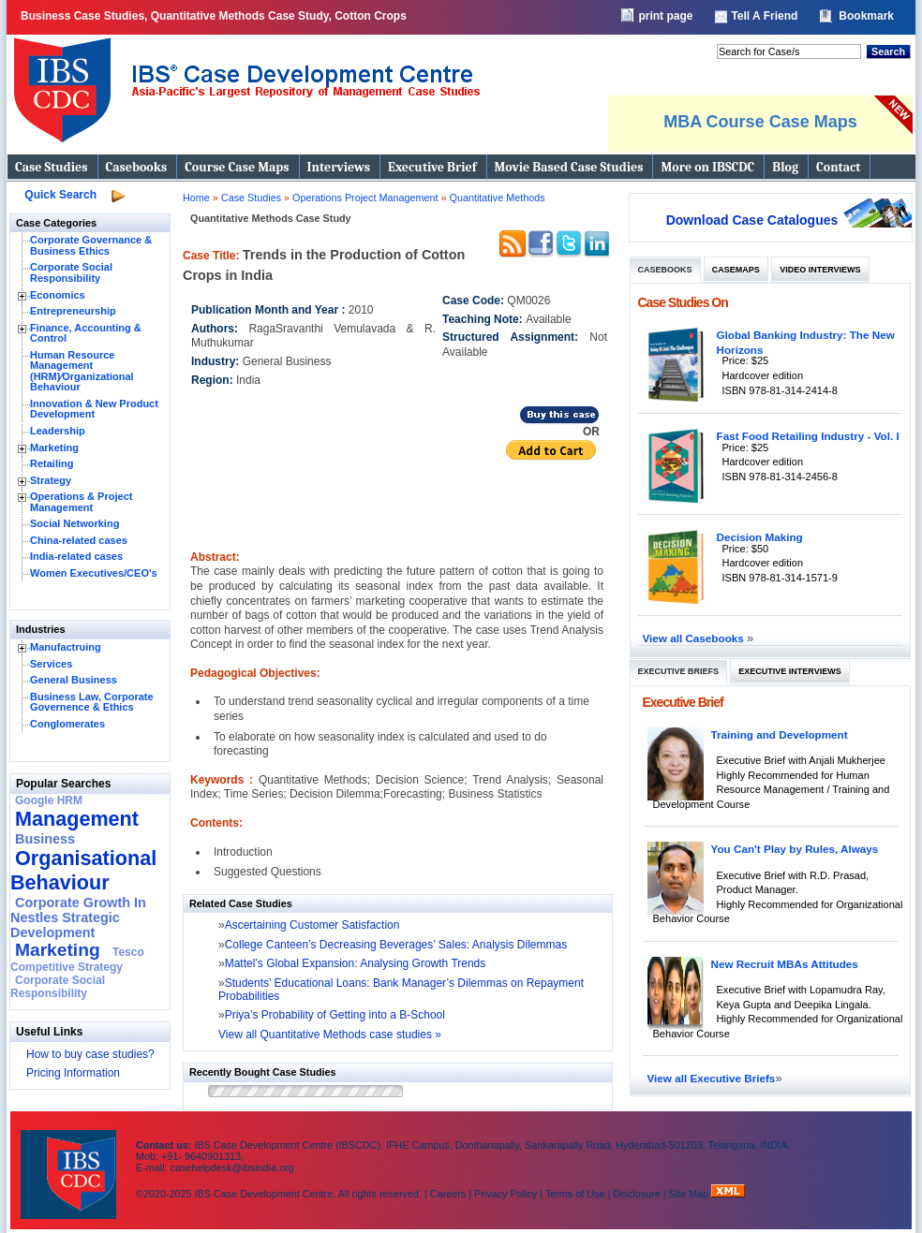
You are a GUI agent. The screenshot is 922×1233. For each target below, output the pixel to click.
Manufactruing (65, 647)
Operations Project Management (366, 197)
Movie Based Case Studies (569, 167)
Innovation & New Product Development (94, 409)
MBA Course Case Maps (759, 121)
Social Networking (74, 523)
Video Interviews (820, 269)
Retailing (51, 463)
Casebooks (137, 167)
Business (45, 838)
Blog (785, 167)
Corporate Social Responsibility (71, 272)
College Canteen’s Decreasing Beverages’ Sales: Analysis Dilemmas (396, 944)
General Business (73, 679)
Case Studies (51, 167)
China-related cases (78, 540)
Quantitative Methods (497, 197)
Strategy (50, 480)
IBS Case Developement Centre (70, 1162)
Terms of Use (575, 1193)
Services (51, 663)
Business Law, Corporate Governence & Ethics (92, 702)
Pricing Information (73, 1072)
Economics (57, 295)
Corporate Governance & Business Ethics (91, 245)
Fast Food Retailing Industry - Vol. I (808, 436)
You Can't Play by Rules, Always (795, 849)
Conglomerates (67, 723)
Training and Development (779, 734)
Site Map (690, 1193)
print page (665, 15)
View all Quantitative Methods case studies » (329, 1034)
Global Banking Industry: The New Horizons (806, 342)
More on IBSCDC (707, 167)
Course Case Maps (237, 167)
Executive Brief (432, 167)
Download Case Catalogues (752, 220)
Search (888, 51)
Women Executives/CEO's (93, 573)
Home (196, 197)
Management (77, 818)
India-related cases (76, 556)
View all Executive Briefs (711, 1078)
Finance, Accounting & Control (85, 333)
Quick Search (60, 194)
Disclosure (636, 1193)
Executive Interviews (789, 671)
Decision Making (760, 537)
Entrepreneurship (73, 310)
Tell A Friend (764, 15)
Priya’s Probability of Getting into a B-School (335, 1014)
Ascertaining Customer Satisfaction (312, 925)
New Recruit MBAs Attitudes (784, 964)
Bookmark (866, 15)
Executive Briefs (679, 671)
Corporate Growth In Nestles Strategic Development (78, 917)
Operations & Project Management (81, 502)
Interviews (338, 167)
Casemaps (736, 269)
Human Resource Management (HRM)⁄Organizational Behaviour (82, 371)
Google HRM (48, 800)
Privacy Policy (505, 1193)
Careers (448, 1193)
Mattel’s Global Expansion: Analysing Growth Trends (355, 963)
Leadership (57, 430)
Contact (838, 167)
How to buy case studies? (90, 1054)
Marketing (54, 447)
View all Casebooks (695, 638)
